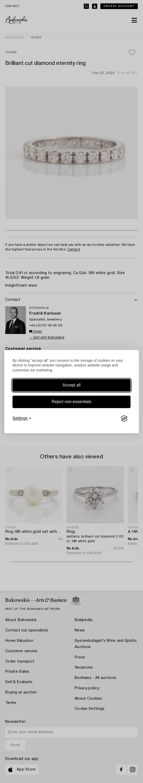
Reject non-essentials (72, 402)
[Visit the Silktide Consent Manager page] (124, 418)
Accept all (71, 385)
